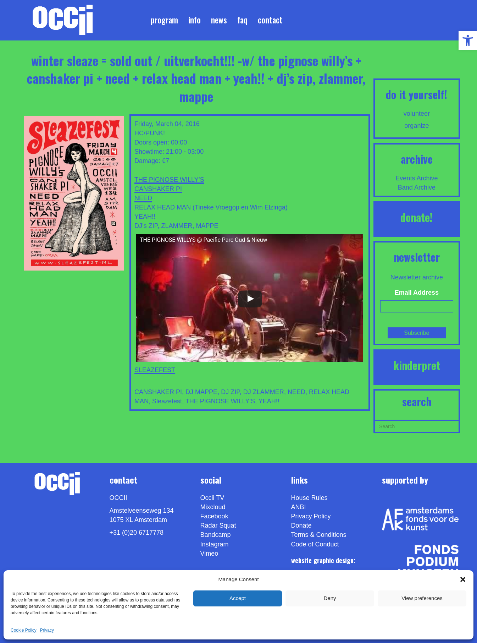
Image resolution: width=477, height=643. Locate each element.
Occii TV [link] (212, 497)
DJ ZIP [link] (230, 392)
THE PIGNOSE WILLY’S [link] (169, 179)
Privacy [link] (47, 630)
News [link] (219, 20)
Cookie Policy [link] (24, 630)
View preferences (422, 598)
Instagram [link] (214, 544)
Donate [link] (301, 525)
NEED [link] (143, 198)
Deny (329, 598)
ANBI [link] (298, 507)
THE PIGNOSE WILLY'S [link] (220, 401)
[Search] (417, 426)
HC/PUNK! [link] (149, 133)
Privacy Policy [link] (311, 516)
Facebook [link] (214, 516)
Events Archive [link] (416, 178)
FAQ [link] (242, 20)
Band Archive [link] (417, 187)
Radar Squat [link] (218, 525)
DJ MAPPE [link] (201, 392)
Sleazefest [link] (167, 401)
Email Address (417, 292)
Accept (237, 598)
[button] (462, 579)
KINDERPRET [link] (416, 365)
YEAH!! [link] (269, 401)
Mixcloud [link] (213, 507)
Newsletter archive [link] (416, 277)
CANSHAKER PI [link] (158, 188)
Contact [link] (270, 20)
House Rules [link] (309, 497)
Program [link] (164, 20)
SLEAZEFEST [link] (154, 370)
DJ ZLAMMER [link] (263, 392)
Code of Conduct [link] (315, 544)
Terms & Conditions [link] (318, 534)
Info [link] (194, 20)
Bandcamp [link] (215, 534)
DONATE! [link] (416, 217)
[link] (468, 40)
